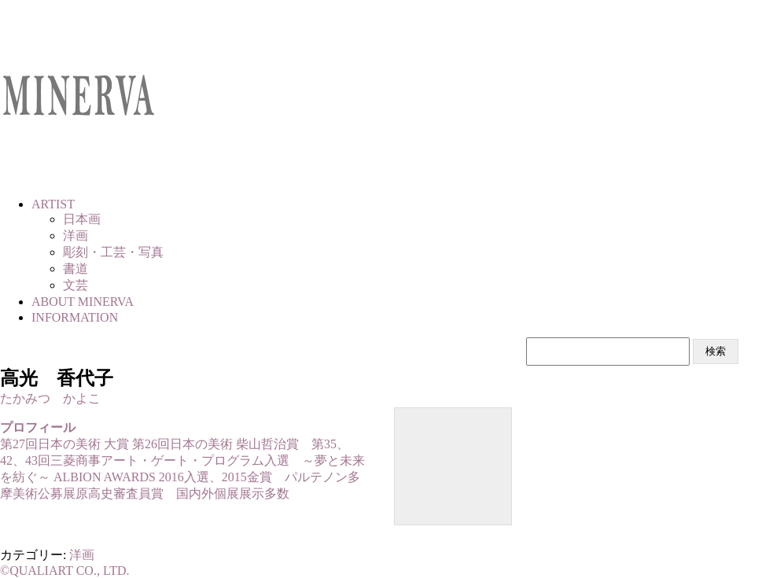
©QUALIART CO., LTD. (65, 570)
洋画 (81, 554)
